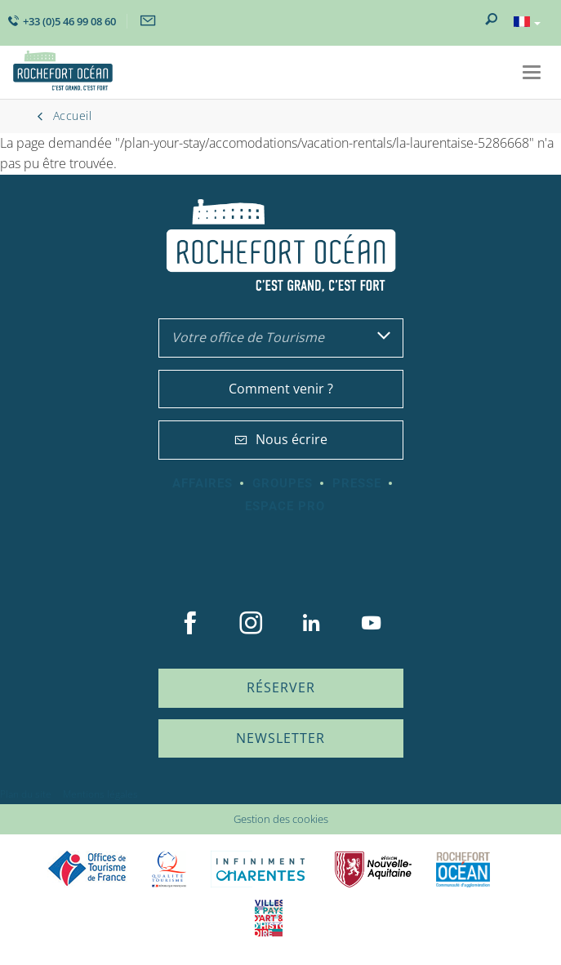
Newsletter (280, 738)
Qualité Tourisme (169, 869)
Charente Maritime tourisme (260, 869)
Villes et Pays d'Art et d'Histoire (269, 918)
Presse (356, 483)
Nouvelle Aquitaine (373, 869)
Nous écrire (280, 439)
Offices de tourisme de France (87, 869)
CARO (463, 869)
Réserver (281, 687)
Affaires (202, 483)
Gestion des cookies (281, 819)
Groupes (282, 483)
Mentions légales (100, 794)
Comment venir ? (281, 389)
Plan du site (25, 794)
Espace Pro (285, 506)
